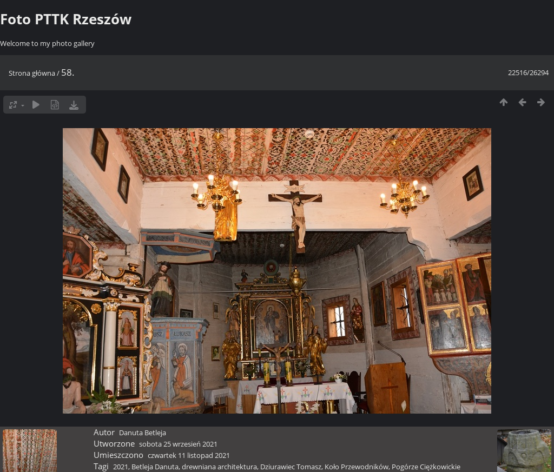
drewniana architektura (219, 466)
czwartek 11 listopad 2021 (189, 455)
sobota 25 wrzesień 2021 (178, 444)
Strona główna (32, 73)
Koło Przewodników (356, 466)
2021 (120, 466)
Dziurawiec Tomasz (290, 466)
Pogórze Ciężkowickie (426, 466)
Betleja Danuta (155, 466)
